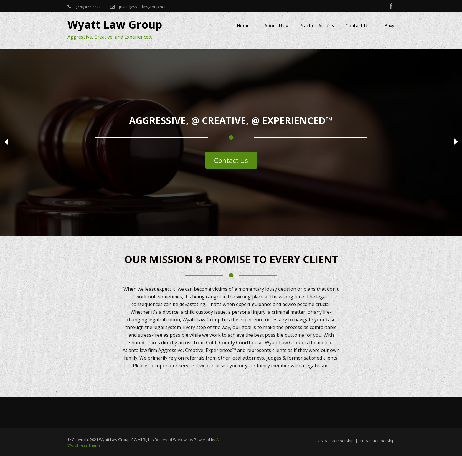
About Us (275, 25)
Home (243, 25)
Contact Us (358, 25)
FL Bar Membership (377, 440)
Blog (390, 25)
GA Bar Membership (336, 440)
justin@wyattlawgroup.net (142, 6)
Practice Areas (315, 25)
